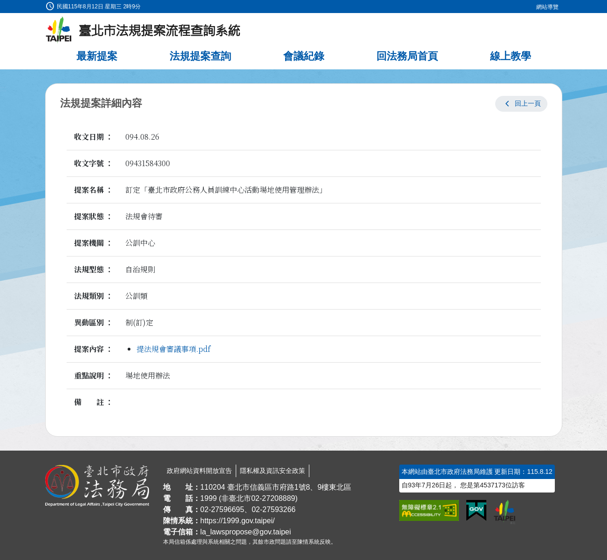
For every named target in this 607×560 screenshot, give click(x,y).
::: (3, 5)
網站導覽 (547, 7)
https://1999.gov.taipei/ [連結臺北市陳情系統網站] (237, 521)
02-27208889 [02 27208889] (273, 498)
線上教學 (510, 56)
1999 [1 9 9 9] (208, 498)
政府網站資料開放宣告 (199, 470)
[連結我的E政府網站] (476, 510)
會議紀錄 (303, 56)
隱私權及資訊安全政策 (272, 470)
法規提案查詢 (200, 56)
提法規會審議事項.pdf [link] (173, 349)
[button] (521, 104)
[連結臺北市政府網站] (504, 512)
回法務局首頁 (407, 56)
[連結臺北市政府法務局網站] (97, 486)
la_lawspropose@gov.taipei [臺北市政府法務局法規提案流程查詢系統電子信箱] (245, 532)
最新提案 (96, 56)
